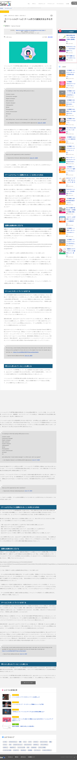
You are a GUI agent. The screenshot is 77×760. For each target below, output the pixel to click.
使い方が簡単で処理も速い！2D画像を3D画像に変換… (70, 209)
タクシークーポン (43, 741)
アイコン (5, 744)
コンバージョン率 (21, 747)
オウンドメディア (28, 744)
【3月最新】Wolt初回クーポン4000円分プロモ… (70, 111)
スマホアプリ (15, 750)
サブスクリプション (13, 741)
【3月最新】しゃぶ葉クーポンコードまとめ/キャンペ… (70, 231)
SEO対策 (30, 750)
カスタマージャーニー (18, 744)
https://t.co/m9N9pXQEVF (20, 352)
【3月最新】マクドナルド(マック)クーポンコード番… (70, 149)
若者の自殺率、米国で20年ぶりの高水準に (23, 726)
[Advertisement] (28, 402)
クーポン (5, 741)
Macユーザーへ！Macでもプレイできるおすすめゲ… (70, 159)
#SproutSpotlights (33, 352)
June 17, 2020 (42, 122)
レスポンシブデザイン (47, 750)
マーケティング (51, 3)
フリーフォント (37, 750)
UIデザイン (5, 747)
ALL (29, 3)
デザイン (34, 3)
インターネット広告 (7, 750)
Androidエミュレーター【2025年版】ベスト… (70, 191)
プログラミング (41, 3)
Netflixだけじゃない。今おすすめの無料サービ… (70, 48)
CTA (10, 744)
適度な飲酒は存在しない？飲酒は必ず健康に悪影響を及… (70, 38)
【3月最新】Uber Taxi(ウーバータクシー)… (71, 120)
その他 (67, 3)
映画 (20, 741)
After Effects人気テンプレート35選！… (71, 129)
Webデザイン (12, 747)
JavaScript (34, 747)
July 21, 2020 (28, 355)
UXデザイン (36, 744)
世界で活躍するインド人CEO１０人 (70, 56)
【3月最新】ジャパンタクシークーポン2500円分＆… (70, 241)
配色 (50, 741)
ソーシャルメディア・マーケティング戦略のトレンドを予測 (27, 704)
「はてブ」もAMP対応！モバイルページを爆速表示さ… (70, 220)
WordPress (23, 750)
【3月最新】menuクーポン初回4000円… (70, 139)
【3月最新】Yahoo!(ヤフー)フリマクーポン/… (70, 83)
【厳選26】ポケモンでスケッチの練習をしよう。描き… (70, 251)
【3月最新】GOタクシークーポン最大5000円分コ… (70, 93)
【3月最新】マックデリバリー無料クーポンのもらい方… (70, 169)
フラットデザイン (44, 744)
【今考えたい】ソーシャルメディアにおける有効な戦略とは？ (28, 711)
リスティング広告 (42, 747)
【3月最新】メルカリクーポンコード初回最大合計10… (70, 73)
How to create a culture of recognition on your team (30, 30)
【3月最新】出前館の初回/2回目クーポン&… (70, 200)
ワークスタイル (60, 3)
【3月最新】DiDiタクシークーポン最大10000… (70, 102)
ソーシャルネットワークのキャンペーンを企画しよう (26, 697)
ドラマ (30, 741)
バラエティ (36, 741)
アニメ (25, 741)
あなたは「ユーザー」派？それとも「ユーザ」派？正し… (70, 181)
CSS (28, 747)
